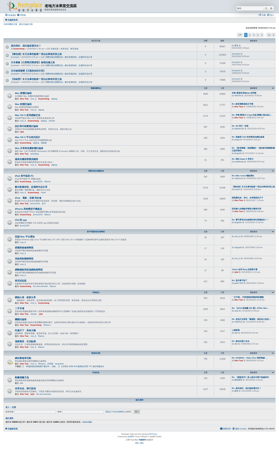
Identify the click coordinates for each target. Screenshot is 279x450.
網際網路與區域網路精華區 (29, 269)
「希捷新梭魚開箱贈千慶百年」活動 (39, 366)
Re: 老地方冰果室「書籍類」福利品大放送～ (251, 319)
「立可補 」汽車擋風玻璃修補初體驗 (248, 297)
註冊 (14, 407)
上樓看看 (236, 330)
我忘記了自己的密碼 (114, 412)
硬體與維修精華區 (24, 247)
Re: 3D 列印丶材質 (240, 126)
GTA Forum (152, 434)
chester (52, 121)
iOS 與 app (21, 220)
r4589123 (238, 322)
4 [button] (257, 35)
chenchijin (87, 422)
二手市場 (19, 308)
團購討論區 (21, 319)
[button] (240, 35)
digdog (54, 99)
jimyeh (16, 57)
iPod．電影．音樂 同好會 (28, 198)
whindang (34, 154)
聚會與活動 (95, 353)
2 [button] (249, 35)
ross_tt (33, 99)
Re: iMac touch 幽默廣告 (243, 176)
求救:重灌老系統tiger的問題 (244, 93)
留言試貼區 (21, 280)
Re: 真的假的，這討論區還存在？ (246, 388)
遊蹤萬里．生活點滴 (25, 341)
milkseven (238, 178)
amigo (237, 140)
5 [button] (261, 35)
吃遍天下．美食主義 (25, 330)
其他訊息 (55, 49)
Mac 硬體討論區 (23, 93)
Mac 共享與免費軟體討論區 (29, 148)
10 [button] (269, 35)
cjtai (22, 132)
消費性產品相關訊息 (54, 57)
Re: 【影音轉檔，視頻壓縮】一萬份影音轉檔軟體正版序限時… (253, 149)
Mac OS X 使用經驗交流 (27, 115)
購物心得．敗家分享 (25, 297)
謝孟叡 (44, 143)
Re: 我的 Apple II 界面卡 (243, 159)
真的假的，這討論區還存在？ (26, 45)
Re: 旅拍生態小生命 (240, 341)
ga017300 (238, 283)
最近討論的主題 (26, 24)
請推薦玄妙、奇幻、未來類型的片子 (247, 198)
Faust (43, 192)
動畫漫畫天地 (22, 377)
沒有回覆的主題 (10, 24)
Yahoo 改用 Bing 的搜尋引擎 (244, 269)
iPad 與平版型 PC (24, 176)
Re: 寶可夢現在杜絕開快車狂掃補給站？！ (250, 220)
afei (236, 333)
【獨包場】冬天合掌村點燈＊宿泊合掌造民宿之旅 (36, 54)
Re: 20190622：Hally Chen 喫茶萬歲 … (249, 358)
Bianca (47, 181)
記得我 (129, 412)
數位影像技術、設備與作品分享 (78, 57)
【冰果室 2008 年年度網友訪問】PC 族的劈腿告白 (81, 366)
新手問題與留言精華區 (96, 232)
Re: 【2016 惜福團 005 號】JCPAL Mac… (250, 308)
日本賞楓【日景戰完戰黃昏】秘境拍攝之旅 (33, 62)
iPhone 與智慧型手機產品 (28, 209)
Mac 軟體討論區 (23, 104)
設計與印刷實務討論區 (26, 126)
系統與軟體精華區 (24, 258)
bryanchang (18, 49)
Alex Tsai (24, 99)
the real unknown (40, 286)
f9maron (47, 325)
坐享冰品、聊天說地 (69, 49)
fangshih (238, 153)
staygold (238, 247)
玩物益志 (95, 292)
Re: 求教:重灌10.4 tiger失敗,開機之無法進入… (252, 115)
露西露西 (238, 380)
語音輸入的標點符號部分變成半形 (246, 209)
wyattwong (239, 162)
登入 (7, 407)
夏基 (236, 45)
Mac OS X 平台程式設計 (27, 137)
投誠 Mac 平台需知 (25, 236)
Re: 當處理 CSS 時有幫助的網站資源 (248, 137)
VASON (237, 95)
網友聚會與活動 (23, 358)
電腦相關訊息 (96, 88)
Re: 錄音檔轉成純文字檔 (242, 104)
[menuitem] (21, 15)
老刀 (44, 203)
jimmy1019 (37, 181)
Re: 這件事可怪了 (239, 280)
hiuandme (59, 364)
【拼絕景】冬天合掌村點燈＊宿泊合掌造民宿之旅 (36, 79)
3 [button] (253, 35)
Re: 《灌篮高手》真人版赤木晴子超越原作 (250, 377)
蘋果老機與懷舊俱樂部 (26, 159)
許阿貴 (50, 364)
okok (236, 311)
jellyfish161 (239, 129)
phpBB (130, 437)
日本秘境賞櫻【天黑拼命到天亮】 (28, 70)
